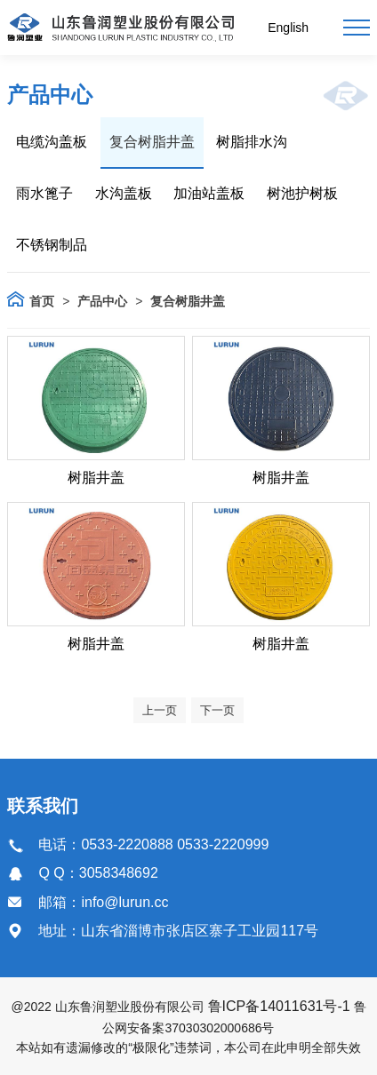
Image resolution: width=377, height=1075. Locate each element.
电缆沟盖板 (51, 141)
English (288, 27)
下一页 (217, 710)
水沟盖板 (123, 193)
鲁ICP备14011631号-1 (279, 1006)
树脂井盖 (96, 477)
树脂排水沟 (251, 141)
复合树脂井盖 (152, 141)
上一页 (159, 710)
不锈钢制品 (51, 244)
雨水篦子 (44, 193)
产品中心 (102, 301)
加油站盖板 (209, 193)
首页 (41, 301)
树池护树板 (302, 193)
